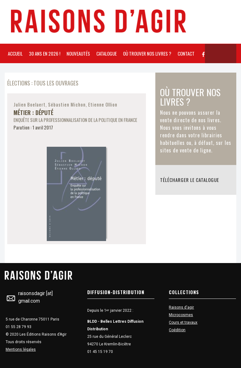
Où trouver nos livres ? (147, 53)
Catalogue (106, 53)
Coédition (177, 330)
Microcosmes (181, 315)
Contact (186, 53)
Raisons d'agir (181, 307)
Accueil (15, 53)
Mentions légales (21, 349)
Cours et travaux (183, 322)
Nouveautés (78, 53)
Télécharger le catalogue (189, 179)
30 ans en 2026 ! (44, 53)
